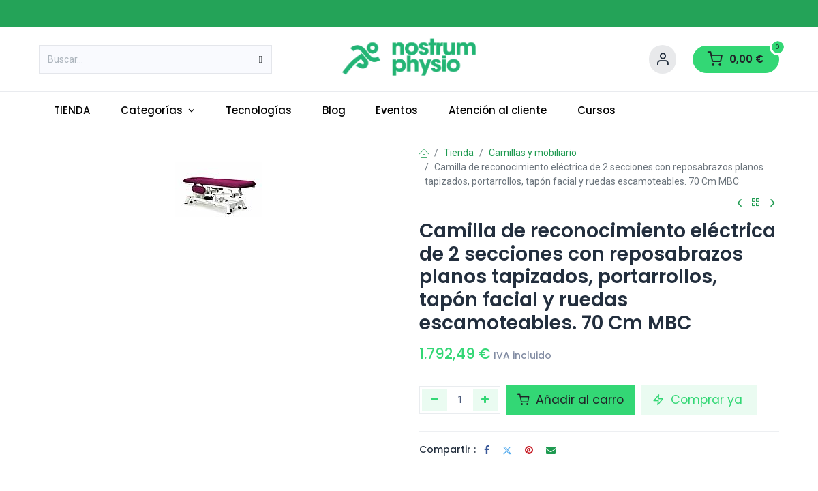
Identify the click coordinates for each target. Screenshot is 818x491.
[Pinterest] (529, 450)
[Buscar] (260, 59)
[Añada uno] (485, 400)
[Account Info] (662, 59)
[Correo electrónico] (551, 450)
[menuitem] (72, 111)
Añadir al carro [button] (570, 399)
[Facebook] (486, 450)
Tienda (459, 152)
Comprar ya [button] (699, 399)
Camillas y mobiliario (533, 152)
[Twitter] (507, 450)
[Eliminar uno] (434, 400)
